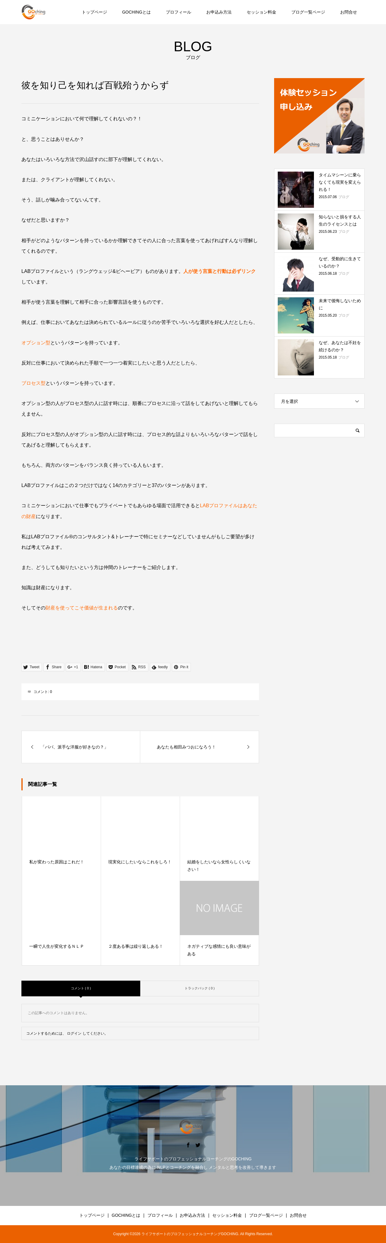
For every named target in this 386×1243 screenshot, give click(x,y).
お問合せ (348, 12)
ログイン (74, 1033)
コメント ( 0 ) (81, 988)
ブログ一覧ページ (308, 12)
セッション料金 (261, 12)
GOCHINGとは (136, 12)
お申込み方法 (219, 12)
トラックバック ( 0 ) (200, 988)
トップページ (94, 12)
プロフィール (178, 12)
